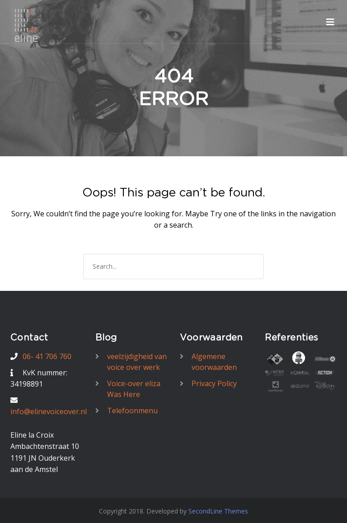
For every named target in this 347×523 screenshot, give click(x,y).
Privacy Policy (214, 383)
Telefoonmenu (132, 411)
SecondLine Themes (218, 511)
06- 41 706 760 (47, 356)
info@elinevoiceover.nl (48, 411)
